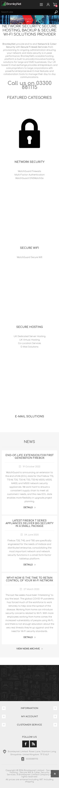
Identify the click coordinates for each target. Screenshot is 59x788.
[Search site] (26, 12)
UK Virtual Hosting (29, 340)
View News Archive (28, 649)
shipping (29, 782)
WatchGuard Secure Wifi (29, 257)
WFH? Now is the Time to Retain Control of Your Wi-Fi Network (29, 579)
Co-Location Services (29, 343)
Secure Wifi (29, 247)
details (28, 507)
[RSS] (33, 744)
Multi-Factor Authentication (29, 175)
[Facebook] (25, 744)
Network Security (29, 161)
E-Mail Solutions (29, 347)
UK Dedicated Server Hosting (30, 336)
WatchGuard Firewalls (29, 171)
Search (56, 12)
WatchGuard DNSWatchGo (29, 178)
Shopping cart (54, 4)
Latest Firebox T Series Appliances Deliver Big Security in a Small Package (29, 523)
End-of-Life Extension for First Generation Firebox (29, 456)
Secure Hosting (29, 326)
